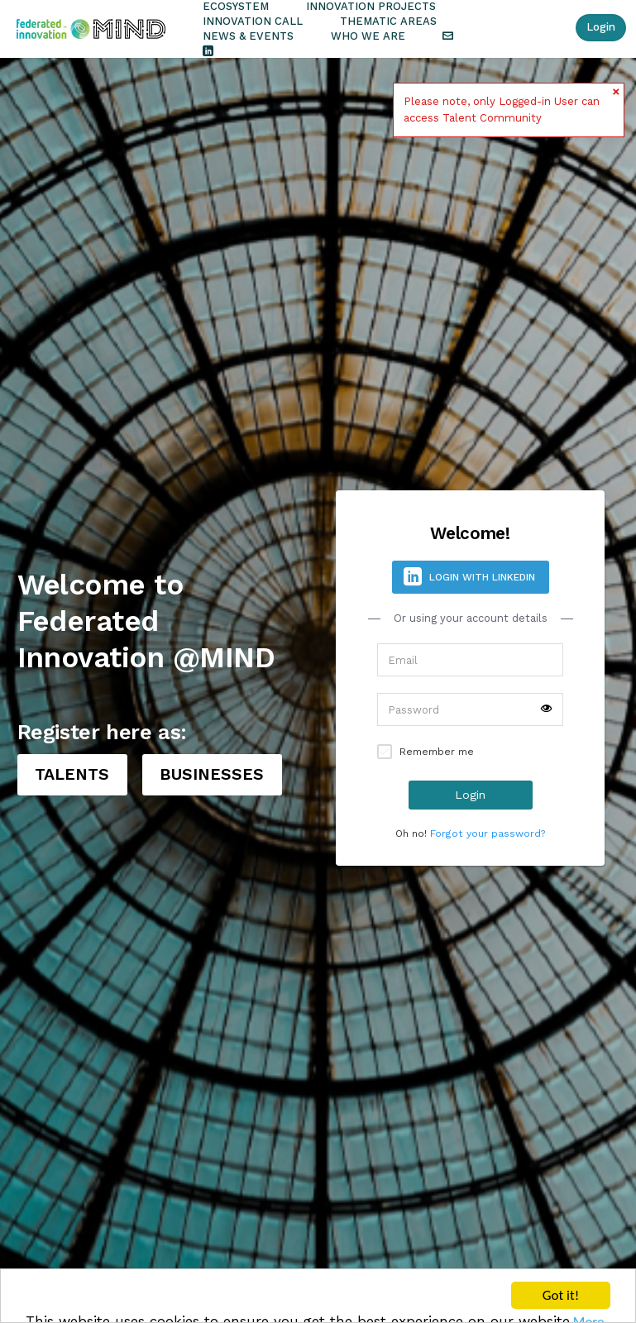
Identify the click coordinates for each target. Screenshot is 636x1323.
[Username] (470, 659)
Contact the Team (447, 36)
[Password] (470, 709)
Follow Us (208, 51)
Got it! (561, 1296)
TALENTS (72, 774)
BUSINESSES (212, 774)
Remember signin (384, 751)
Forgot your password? (488, 833)
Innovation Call (253, 21)
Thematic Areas (388, 21)
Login (600, 27)
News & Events (248, 36)
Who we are (368, 36)
